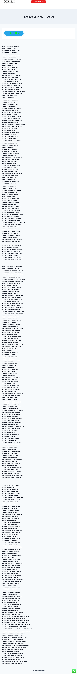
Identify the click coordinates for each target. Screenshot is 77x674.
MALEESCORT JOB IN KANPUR (11, 598)
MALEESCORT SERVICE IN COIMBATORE (13, 312)
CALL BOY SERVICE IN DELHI (10, 100)
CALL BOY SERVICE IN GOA (10, 369)
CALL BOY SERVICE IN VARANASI (11, 402)
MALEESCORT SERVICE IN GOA (11, 377)
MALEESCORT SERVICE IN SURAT (11, 443)
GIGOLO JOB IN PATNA (8, 196)
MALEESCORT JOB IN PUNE (10, 77)
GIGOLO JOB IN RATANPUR (10, 465)
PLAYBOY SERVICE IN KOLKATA (11, 324)
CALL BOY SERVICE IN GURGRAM (11, 336)
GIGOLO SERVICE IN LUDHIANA (11, 283)
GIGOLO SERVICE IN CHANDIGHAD (12, 267)
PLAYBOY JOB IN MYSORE (9, 545)
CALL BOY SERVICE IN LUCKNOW (11, 571)
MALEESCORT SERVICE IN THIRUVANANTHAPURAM (17, 629)
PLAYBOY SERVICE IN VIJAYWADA (12, 254)
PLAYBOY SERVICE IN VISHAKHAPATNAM (14, 641)
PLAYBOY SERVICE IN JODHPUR (11, 608)
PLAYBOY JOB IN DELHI (8, 106)
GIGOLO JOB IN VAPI (8, 351)
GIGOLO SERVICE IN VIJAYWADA (11, 245)
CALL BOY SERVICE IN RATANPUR (12, 467)
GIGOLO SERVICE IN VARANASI (11, 398)
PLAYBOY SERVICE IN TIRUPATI (11, 389)
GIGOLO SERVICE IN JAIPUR (10, 145)
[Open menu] (73, 6)
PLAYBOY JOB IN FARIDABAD (10, 424)
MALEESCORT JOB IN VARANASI (11, 412)
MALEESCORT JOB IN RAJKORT (11, 500)
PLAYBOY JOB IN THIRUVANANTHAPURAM (14, 627)
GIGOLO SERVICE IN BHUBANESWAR (12, 649)
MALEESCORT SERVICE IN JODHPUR (12, 612)
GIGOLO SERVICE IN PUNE (9, 63)
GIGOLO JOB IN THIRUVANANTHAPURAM (14, 618)
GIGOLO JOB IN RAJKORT (9, 487)
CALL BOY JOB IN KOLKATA (10, 322)
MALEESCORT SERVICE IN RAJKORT (12, 498)
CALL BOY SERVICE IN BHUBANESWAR (13, 653)
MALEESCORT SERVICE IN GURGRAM (12, 344)
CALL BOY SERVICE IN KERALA (11, 165)
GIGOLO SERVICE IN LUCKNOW (11, 567)
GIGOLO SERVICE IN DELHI (9, 96)
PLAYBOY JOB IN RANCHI (9, 457)
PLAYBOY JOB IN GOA (8, 375)
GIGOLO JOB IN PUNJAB (9, 229)
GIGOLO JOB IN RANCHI (9, 449)
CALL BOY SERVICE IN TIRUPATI (11, 385)
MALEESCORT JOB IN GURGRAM (11, 346)
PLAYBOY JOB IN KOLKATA (10, 326)
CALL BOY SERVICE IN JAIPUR (10, 149)
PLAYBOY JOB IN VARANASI (10, 408)
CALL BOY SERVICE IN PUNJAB (11, 231)
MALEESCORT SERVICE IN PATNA (11, 206)
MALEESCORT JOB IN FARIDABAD (11, 428)
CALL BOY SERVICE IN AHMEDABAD (12, 214)
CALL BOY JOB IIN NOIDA (9, 135)
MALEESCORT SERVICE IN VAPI (11, 361)
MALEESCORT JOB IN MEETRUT (11, 565)
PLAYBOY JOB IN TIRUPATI (9, 392)
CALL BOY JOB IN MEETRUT (10, 557)
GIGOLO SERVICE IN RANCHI (10, 447)
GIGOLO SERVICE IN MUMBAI (10, 47)
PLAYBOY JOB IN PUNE (8, 73)
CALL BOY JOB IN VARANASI (10, 404)
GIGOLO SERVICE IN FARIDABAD (11, 414)
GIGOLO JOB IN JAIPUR (8, 147)
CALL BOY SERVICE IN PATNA (10, 198)
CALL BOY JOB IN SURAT (9, 437)
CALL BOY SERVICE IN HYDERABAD (12, 116)
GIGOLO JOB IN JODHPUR (9, 602)
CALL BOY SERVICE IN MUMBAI (11, 51)
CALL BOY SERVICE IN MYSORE (11, 539)
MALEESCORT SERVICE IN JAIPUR (12, 157)
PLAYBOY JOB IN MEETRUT (10, 561)
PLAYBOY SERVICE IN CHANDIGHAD (12, 275)
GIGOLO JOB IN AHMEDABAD (10, 212)
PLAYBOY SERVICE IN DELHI (10, 104)
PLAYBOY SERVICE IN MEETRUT (11, 559)
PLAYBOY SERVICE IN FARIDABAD (12, 422)
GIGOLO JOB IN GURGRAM (9, 334)
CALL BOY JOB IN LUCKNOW (10, 573)
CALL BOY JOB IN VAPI (8, 355)
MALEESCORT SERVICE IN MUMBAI (12, 59)
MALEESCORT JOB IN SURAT (10, 445)
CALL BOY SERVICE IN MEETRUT (11, 555)
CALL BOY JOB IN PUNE (9, 69)
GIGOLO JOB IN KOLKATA (9, 318)
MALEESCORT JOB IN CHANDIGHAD (12, 281)
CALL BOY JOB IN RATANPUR (10, 469)
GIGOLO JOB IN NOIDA (8, 130)
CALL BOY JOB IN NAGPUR (9, 524)
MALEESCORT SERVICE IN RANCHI (12, 459)
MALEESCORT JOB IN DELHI (10, 110)
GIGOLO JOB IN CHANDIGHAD (10, 269)
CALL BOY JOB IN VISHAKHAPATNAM (13, 639)
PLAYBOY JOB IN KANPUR (9, 594)
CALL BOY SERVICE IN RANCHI (11, 451)
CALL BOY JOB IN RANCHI (9, 453)
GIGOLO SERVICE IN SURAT (10, 430)
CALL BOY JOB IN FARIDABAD (10, 420)
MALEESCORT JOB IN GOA (9, 379)
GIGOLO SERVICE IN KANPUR (10, 584)
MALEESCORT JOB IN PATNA (10, 208)
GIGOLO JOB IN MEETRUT (9, 553)
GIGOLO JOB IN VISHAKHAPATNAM (12, 635)
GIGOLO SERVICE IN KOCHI (9, 178)
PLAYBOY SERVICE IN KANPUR (11, 592)
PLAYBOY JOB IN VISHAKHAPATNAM (13, 643)
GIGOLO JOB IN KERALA (9, 163)
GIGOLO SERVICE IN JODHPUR (10, 600)
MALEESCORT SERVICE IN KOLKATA (12, 328)
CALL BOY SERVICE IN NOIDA (10, 133)
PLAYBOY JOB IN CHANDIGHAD (11, 277)
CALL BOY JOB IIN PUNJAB (10, 233)
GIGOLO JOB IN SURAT (8, 432)
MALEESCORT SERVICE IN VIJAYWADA (13, 258)
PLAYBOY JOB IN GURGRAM (10, 342)
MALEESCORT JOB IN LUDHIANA (11, 297)
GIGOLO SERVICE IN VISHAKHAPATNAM (13, 633)
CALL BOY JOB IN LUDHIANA (10, 289)
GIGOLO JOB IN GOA (8, 367)
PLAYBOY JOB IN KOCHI (9, 188)
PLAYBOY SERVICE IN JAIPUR (10, 153)
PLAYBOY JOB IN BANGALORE (10, 90)
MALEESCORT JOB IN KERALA (10, 176)
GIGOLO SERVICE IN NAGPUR (10, 518)
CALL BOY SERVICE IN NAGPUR (11, 522)
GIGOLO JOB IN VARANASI (9, 400)
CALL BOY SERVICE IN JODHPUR (11, 604)
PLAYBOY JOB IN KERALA (9, 171)
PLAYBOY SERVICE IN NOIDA (10, 137)
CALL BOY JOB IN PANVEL (9, 508)
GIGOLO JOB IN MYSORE (9, 537)
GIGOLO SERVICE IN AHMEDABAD (11, 210)
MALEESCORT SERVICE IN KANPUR (12, 596)
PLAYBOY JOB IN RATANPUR (10, 473)
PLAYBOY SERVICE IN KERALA (10, 169)
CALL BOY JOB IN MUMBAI (9, 53)
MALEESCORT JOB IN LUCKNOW (11, 582)
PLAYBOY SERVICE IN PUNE (10, 71)
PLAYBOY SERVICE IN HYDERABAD (12, 120)
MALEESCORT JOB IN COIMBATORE (12, 314)
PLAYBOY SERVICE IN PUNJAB (11, 235)
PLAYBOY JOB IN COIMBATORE (11, 310)
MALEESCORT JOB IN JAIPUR (10, 159)
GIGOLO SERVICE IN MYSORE (10, 534)
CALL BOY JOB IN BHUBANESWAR (12, 655)
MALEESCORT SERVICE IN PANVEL (12, 514)
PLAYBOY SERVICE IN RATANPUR (11, 471)
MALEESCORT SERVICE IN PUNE (11, 75)
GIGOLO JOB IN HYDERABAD (10, 114)
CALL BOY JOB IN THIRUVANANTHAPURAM (14, 623)
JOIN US (14, 33)
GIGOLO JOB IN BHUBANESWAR (11, 651)
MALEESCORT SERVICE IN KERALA (12, 173)
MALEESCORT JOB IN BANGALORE (12, 94)
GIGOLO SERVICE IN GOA (9, 365)
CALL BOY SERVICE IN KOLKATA (11, 320)
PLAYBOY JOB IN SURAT (9, 441)
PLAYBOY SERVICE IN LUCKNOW (11, 575)
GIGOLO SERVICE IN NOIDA (9, 128)
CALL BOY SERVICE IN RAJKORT (11, 489)
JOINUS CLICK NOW (38, 1)
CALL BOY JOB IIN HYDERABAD (11, 118)
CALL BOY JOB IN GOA (8, 371)
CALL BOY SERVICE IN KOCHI (10, 182)
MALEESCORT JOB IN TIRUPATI (11, 396)
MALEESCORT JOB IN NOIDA (10, 143)
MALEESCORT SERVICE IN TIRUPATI (12, 394)
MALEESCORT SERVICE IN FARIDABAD (13, 426)
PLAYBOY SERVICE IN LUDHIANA (11, 291)
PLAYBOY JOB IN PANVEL (9, 512)
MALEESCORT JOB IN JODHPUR (11, 614)
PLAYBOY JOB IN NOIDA (9, 139)
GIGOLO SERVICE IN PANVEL (10, 502)
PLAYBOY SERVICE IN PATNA (10, 202)
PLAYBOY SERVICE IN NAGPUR (11, 526)
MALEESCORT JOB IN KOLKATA (11, 330)
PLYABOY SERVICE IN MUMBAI (11, 55)
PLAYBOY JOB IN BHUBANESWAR (11, 659)
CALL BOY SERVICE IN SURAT (10, 435)
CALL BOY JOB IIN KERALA (9, 167)
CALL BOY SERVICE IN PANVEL (11, 506)
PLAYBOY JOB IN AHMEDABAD (11, 221)
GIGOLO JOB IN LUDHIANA (9, 285)
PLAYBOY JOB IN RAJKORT (10, 496)
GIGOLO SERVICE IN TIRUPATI (10, 381)
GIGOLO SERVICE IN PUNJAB (10, 227)
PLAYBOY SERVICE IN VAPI (10, 357)
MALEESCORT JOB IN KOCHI (10, 192)
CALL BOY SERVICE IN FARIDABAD (12, 418)
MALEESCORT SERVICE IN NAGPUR (12, 530)
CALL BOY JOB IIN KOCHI (9, 184)
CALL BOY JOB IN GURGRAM (10, 338)
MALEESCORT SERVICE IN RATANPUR (13, 475)
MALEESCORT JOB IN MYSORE (11, 549)
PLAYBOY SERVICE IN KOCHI (10, 186)
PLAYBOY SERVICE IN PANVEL (10, 510)
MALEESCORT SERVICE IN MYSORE (12, 547)
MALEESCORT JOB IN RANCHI (10, 461)
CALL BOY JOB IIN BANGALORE (11, 85)
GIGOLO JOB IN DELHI (8, 98)
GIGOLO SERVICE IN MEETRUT (10, 551)
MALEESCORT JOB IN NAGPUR (11, 532)
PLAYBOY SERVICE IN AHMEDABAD (12, 219)
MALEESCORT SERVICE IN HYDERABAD (13, 124)
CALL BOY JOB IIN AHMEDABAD (11, 216)
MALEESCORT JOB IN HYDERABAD (12, 126)
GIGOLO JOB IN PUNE (8, 65)
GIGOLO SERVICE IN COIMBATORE (12, 299)
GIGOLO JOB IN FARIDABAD (10, 416)
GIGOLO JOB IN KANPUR (9, 586)
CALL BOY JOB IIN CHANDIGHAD (11, 273)
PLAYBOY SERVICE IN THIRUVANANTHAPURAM (16, 625)
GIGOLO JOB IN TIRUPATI (9, 383)
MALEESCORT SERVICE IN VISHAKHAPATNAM (15, 645)
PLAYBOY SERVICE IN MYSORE (11, 543)
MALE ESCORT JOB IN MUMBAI (11, 61)
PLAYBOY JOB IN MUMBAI (9, 57)
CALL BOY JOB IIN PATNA (9, 200)
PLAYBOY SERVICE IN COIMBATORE (12, 308)
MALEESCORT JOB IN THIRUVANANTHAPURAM (16, 631)
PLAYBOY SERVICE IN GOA (9, 373)
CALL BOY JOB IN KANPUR (9, 590)
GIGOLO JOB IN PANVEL (9, 504)
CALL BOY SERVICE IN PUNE (10, 67)
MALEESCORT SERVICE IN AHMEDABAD (13, 223)
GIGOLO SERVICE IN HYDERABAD (11, 112)
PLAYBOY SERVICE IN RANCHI (10, 455)
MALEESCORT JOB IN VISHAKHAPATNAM (14, 647)
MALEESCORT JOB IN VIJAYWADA (12, 260)
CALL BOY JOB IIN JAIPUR (9, 151)
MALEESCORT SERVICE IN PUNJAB (12, 239)
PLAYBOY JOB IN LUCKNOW (10, 577)
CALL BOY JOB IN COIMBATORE (11, 305)
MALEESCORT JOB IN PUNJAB (11, 241)
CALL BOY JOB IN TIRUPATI (10, 387)
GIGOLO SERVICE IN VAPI (9, 349)
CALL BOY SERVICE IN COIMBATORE (12, 303)
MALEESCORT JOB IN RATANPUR (11, 478)
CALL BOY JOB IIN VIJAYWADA (11, 251)
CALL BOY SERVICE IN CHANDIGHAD (12, 271)
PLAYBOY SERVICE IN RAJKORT (11, 494)
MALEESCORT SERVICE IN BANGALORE (13, 92)
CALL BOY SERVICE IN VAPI (10, 353)
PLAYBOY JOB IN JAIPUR (9, 155)
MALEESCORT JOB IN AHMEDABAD (12, 225)
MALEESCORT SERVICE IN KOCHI (11, 190)
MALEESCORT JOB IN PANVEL (10, 516)
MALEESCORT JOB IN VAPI (9, 363)
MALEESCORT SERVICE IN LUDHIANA (13, 295)
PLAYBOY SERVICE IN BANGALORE (12, 88)
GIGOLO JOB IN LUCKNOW (9, 569)
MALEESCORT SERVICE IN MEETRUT (12, 563)
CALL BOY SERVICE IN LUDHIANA (11, 287)
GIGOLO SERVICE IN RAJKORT (10, 485)
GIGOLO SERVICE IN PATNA (10, 194)
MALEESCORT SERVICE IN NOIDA (11, 141)
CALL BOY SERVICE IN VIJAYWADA (12, 249)
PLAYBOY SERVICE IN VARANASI (11, 406)
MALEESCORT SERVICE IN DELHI (11, 108)
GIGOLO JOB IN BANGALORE (10, 81)
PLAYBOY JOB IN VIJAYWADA (10, 256)
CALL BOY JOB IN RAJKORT (10, 491)
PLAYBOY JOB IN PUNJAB (9, 237)
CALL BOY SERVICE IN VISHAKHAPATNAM (14, 637)
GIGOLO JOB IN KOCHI (8, 180)
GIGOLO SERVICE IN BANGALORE (11, 79)
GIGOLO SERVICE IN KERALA (10, 161)
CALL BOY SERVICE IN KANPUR (11, 588)
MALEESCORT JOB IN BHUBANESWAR (13, 664)
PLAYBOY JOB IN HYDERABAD (10, 122)
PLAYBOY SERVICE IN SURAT (10, 439)
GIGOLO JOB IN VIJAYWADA (10, 247)
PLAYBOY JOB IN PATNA (9, 204)
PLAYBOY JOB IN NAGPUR (9, 528)
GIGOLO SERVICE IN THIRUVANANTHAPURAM (15, 616)
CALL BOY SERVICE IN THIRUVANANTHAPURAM (16, 620)
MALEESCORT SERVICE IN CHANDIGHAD (13, 279)
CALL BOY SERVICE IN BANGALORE (12, 83)
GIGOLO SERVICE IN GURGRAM (11, 332)
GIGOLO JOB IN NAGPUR (9, 520)
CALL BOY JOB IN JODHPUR (10, 606)
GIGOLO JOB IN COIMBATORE (10, 301)
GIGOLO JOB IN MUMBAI (9, 49)
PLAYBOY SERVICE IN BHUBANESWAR (13, 657)
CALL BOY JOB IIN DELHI (9, 102)
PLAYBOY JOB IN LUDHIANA (10, 293)
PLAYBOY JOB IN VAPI (8, 359)
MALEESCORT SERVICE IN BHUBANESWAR (14, 661)
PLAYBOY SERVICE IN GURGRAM (11, 340)
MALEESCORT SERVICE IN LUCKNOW (12, 580)
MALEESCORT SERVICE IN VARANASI (13, 410)
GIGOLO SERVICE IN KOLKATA (10, 316)
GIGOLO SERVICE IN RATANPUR (11, 463)
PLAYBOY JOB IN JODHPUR (10, 610)
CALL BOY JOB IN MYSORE (9, 541)
